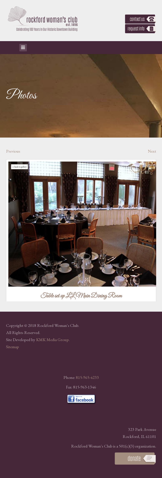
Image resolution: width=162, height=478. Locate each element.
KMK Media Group (52, 339)
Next (152, 151)
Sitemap (12, 346)
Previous (13, 151)
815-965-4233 (87, 377)
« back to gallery (19, 166)
